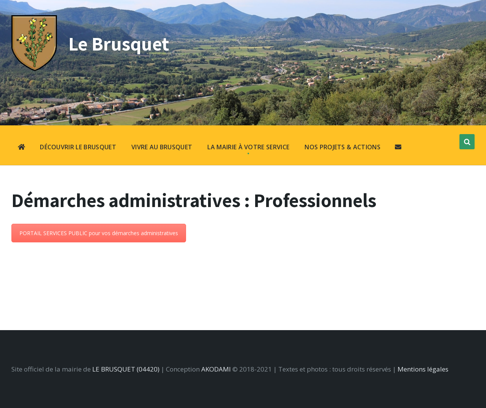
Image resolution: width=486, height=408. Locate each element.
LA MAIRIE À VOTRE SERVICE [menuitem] (248, 147)
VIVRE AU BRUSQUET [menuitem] (161, 147)
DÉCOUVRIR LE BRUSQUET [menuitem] (78, 147)
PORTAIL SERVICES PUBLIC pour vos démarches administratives (98, 233)
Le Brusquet (118, 43)
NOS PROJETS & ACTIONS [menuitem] (342, 147)
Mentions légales (423, 369)
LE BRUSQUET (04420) (125, 369)
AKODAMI (216, 369)
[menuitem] (21, 147)
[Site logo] (34, 68)
